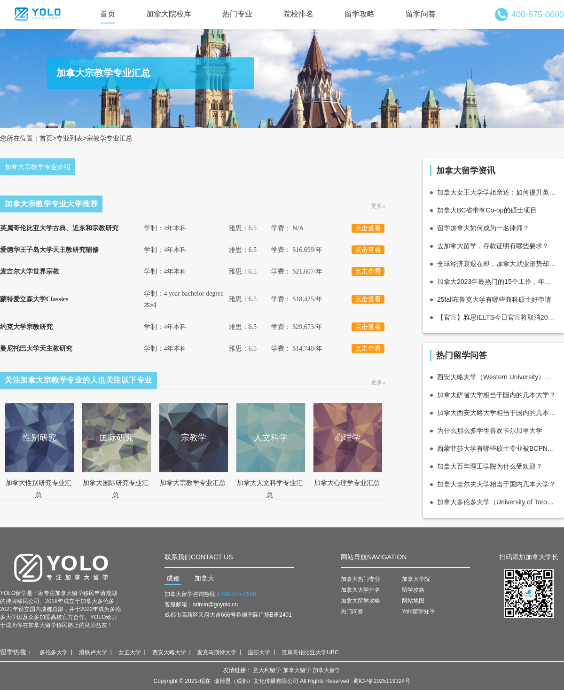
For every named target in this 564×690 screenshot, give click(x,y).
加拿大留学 (297, 670)
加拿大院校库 (168, 14)
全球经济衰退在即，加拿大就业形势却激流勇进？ (497, 263)
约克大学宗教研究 (26, 326)
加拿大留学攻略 (360, 600)
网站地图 (413, 600)
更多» (378, 206)
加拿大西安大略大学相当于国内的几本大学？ (497, 412)
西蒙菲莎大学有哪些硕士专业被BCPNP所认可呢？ (497, 448)
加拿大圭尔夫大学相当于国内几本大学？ (496, 484)
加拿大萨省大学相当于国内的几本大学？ (496, 395)
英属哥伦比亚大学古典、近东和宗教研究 (59, 228)
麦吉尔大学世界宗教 (29, 271)
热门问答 (352, 611)
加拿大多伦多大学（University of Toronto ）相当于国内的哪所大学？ (497, 502)
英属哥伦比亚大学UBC (310, 652)
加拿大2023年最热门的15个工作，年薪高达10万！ (497, 281)
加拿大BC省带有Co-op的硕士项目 (487, 210)
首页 (107, 14)
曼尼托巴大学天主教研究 (36, 348)
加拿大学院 (416, 579)
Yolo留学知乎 (418, 611)
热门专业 (237, 14)
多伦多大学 (53, 652)
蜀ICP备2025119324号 (382, 681)
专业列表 (69, 138)
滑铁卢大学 (93, 652)
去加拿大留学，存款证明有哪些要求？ (493, 246)
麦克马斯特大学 (216, 652)
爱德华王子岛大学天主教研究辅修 (49, 249)
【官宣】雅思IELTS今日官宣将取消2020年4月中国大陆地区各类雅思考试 (497, 317)
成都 (173, 578)
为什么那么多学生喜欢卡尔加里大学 (489, 430)
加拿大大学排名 (360, 590)
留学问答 (421, 14)
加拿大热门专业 (360, 579)
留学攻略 (360, 14)
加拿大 (204, 578)
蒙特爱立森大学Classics (34, 299)
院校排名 (298, 14)
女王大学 (129, 652)
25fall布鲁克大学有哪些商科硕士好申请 (494, 299)
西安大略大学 (169, 652)
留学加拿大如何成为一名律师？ (483, 228)
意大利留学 (267, 670)
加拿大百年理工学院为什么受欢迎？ (489, 466)
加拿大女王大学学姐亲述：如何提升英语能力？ (497, 192)
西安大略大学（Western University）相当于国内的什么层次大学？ (497, 377)
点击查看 (368, 228)
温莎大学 (259, 652)
